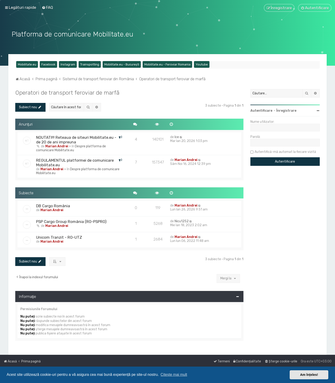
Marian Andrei (56, 146)
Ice (177, 136)
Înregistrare (286, 110)
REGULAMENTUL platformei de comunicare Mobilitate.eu (75, 162)
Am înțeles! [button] (309, 375)
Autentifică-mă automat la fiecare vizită (285, 151)
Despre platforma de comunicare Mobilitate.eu (71, 147)
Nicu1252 (182, 220)
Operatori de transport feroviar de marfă (67, 91)
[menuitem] (47, 7)
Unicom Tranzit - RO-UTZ (59, 236)
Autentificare (261, 110)
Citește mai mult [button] (174, 375)
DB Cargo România (53, 205)
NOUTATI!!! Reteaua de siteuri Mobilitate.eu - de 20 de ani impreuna (76, 139)
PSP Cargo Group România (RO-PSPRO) (71, 221)
